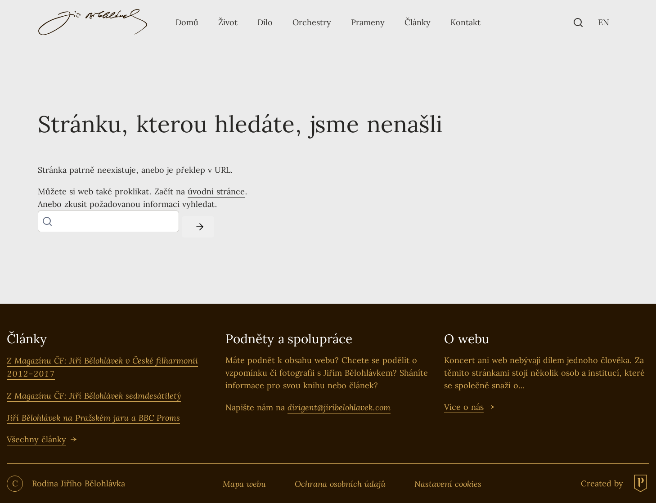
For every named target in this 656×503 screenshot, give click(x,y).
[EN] (603, 22)
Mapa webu (244, 483)
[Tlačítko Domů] (186, 22)
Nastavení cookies (447, 483)
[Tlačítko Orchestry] (311, 22)
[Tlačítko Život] (228, 22)
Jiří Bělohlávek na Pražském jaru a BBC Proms (93, 417)
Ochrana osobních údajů (340, 483)
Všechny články (36, 439)
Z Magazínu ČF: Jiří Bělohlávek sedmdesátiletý (94, 395)
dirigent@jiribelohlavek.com (339, 407)
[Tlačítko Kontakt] (465, 22)
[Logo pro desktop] (93, 22)
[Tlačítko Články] (417, 22)
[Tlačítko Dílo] (265, 22)
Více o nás (464, 407)
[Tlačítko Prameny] (368, 22)
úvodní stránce (216, 191)
